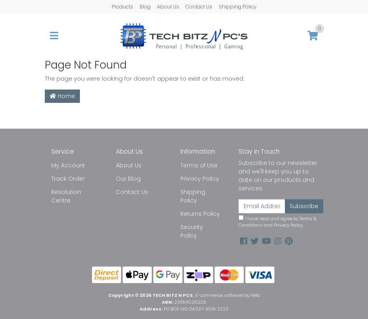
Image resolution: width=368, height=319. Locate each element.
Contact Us (199, 6)
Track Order (68, 179)
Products (122, 6)
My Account (68, 165)
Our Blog (128, 179)
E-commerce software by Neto (227, 295)
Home (62, 96)
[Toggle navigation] (54, 36)
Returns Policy (200, 214)
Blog (145, 6)
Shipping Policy (238, 6)
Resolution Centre (66, 196)
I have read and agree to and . (277, 222)
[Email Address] (261, 206)
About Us (168, 6)
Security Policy (191, 231)
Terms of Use (198, 165)
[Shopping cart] (312, 36)
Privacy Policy (199, 179)
